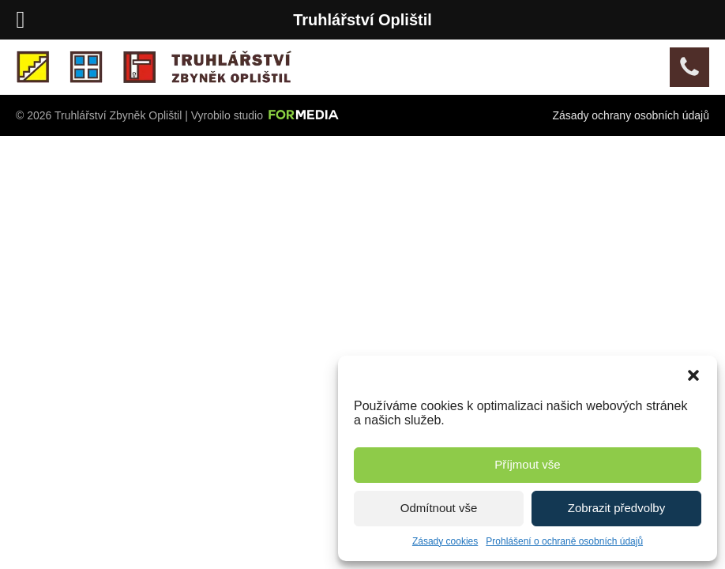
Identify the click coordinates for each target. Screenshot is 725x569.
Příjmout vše (527, 464)
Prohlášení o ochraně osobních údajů (564, 541)
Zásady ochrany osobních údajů (631, 115)
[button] (693, 375)
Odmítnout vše (439, 507)
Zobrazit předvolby (616, 507)
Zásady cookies (445, 541)
